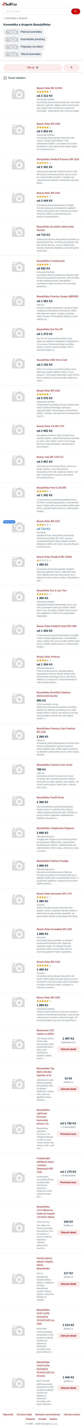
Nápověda (8, 1414)
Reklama (30, 1419)
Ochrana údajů (24, 1414)
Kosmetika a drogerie (16, 18)
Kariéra (53, 1419)
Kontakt (42, 1419)
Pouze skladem (17, 77)
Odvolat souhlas (72, 1414)
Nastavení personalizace (47, 1414)
